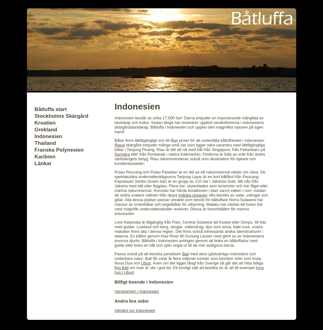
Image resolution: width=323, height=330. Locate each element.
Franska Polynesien (59, 150)
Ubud (146, 263)
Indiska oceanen (193, 195)
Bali (185, 254)
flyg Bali (122, 267)
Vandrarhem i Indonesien (137, 291)
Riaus (120, 145)
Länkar (43, 163)
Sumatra (122, 154)
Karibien (44, 157)
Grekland (45, 130)
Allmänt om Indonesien (135, 310)
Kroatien (45, 123)
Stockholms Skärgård (61, 116)
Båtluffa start (50, 109)
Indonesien (48, 136)
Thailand (45, 143)
